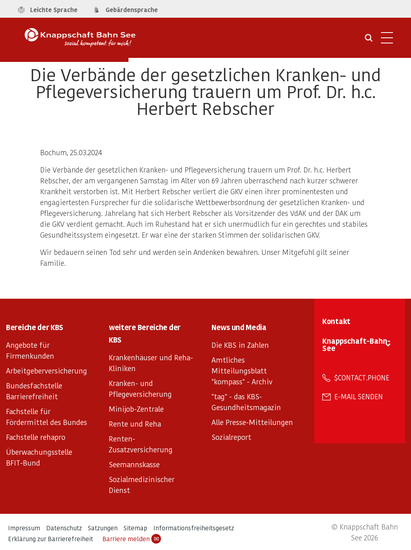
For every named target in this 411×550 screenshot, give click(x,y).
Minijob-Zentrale (136, 408)
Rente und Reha (135, 423)
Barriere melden (131, 539)
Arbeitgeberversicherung (46, 370)
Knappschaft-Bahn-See (356, 344)
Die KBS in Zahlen (240, 345)
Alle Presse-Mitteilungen (252, 422)
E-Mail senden (358, 396)
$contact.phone (361, 378)
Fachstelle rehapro (35, 437)
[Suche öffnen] (368, 40)
